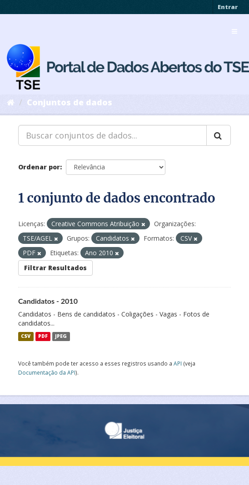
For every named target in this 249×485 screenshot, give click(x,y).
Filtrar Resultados (55, 267)
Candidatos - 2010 (48, 301)
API (178, 363)
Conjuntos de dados (69, 102)
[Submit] (218, 135)
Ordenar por (39, 167)
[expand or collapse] (234, 31)
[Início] (11, 102)
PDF (43, 336)
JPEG (61, 336)
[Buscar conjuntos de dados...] (112, 135)
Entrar (228, 7)
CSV (25, 336)
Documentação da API (46, 372)
